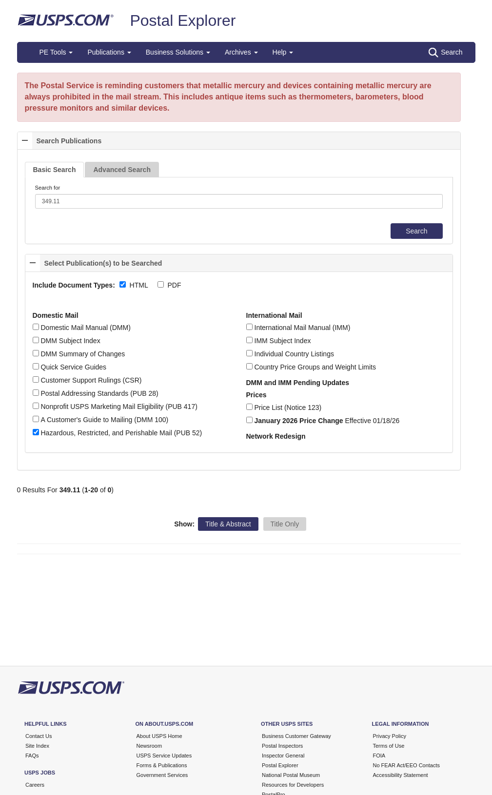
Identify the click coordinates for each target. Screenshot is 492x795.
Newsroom (149, 746)
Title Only (285, 524)
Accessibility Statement (400, 775)
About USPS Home (159, 736)
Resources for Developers (293, 785)
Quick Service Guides (70, 367)
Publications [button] (109, 52)
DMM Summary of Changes (79, 354)
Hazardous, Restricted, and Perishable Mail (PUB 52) (117, 433)
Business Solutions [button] (178, 52)
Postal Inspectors (282, 746)
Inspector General (283, 755)
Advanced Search (122, 170)
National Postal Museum (291, 775)
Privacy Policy (389, 736)
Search (445, 53)
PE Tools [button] (56, 52)
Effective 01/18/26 (323, 421)
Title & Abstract (228, 524)
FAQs (32, 755)
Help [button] (283, 52)
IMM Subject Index (278, 341)
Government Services (162, 775)
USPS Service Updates (164, 755)
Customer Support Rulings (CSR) (87, 380)
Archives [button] (241, 52)
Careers (34, 785)
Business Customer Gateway (296, 736)
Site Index (37, 746)
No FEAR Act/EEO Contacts (406, 765)
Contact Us (38, 736)
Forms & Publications (162, 765)
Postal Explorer (183, 20)
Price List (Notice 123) (284, 407)
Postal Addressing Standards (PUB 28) (95, 393)
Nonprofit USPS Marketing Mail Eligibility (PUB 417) (115, 406)
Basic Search (54, 170)
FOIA (379, 755)
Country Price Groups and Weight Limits (311, 367)
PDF (174, 285)
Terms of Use (389, 746)
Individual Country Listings (290, 354)
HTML (139, 285)
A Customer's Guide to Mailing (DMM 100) (101, 420)
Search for (47, 188)
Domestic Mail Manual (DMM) (82, 327)
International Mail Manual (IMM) (298, 327)
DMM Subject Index (66, 341)
